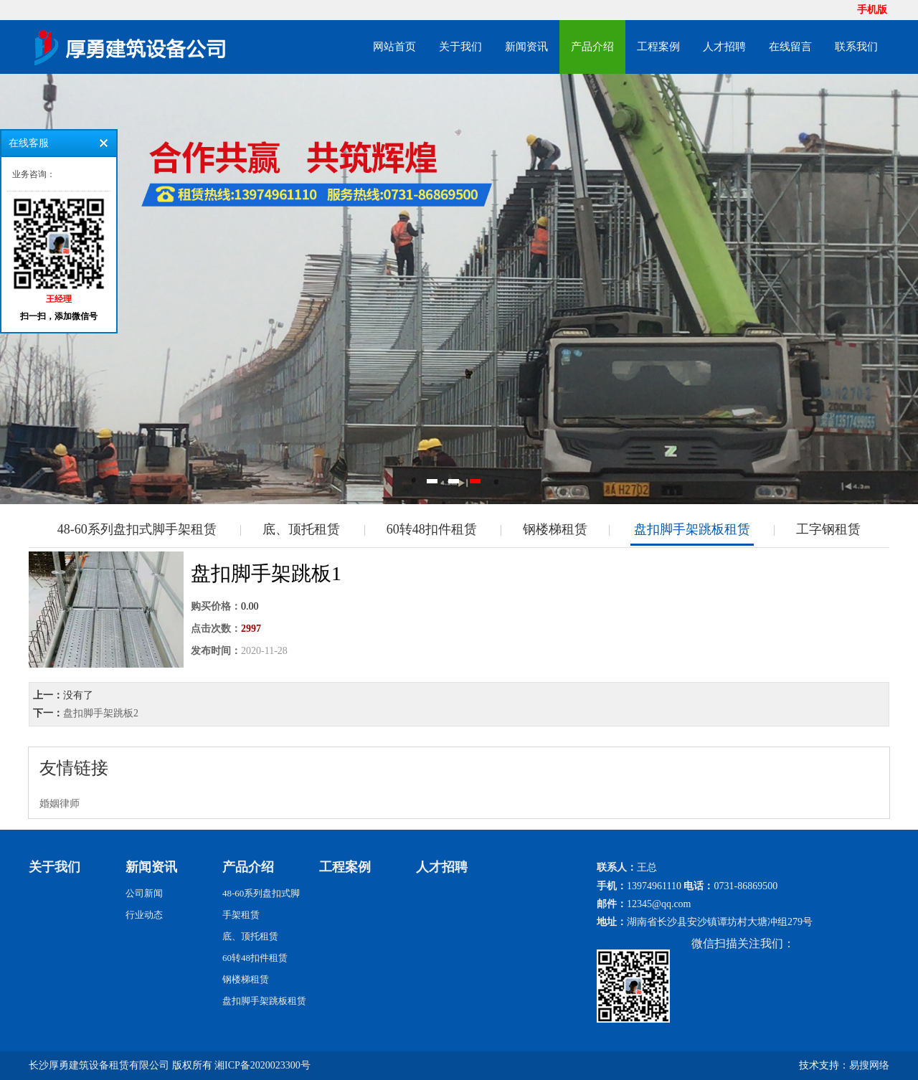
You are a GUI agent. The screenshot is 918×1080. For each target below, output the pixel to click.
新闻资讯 (526, 46)
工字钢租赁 (828, 529)
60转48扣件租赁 (432, 529)
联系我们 (856, 46)
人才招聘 (724, 46)
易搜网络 (869, 1065)
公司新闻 (144, 893)
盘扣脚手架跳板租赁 (692, 529)
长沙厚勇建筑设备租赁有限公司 (99, 1065)
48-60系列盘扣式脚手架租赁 (137, 529)
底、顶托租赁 (301, 529)
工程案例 (658, 46)
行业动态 (144, 914)
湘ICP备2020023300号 (262, 1065)
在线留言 (790, 46)
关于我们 (460, 46)
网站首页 (394, 46)
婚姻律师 (59, 803)
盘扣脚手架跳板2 (100, 713)
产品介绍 (592, 46)
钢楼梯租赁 (555, 529)
